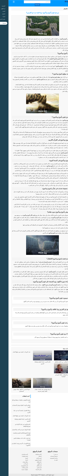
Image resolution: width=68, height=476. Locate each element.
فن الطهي (31, 463)
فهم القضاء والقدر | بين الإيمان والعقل (55, 362)
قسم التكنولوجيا (16, 465)
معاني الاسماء (30, 469)
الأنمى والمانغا (30, 454)
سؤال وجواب (16, 462)
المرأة (18, 460)
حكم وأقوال (30, 462)
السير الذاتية (30, 458)
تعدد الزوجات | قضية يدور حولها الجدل (13, 352)
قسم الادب (17, 463)
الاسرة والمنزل (16, 454)
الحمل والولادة (16, 456)
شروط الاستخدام (45, 456)
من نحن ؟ (47, 454)
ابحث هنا (29, 4)
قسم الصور (30, 467)
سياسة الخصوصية (45, 458)
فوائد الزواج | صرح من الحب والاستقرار (13, 429)
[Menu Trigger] (5, 1)
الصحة (18, 458)
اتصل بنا (47, 460)
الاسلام (57, 8)
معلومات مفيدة (16, 469)
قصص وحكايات (16, 467)
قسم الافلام (30, 465)
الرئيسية (62, 8)
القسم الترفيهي (29, 460)
